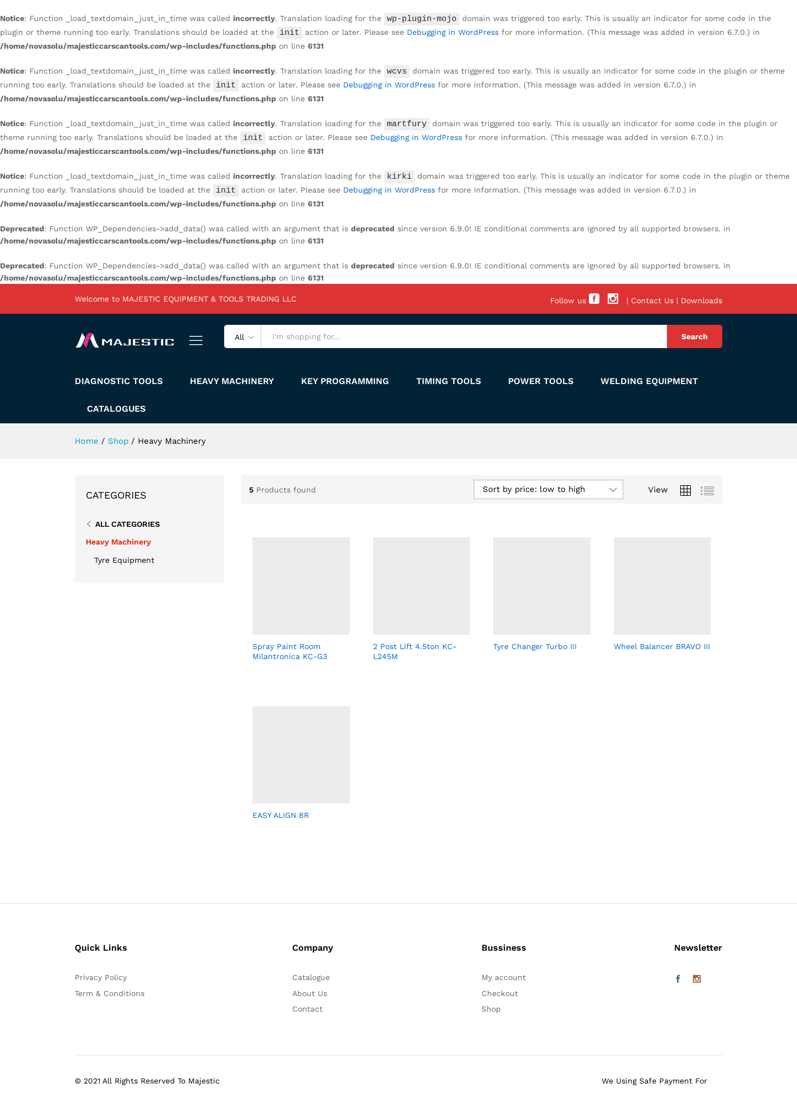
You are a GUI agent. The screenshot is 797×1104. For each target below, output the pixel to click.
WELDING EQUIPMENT (649, 379)
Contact (307, 1006)
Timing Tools (448, 379)
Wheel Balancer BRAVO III (662, 643)
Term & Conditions (109, 990)
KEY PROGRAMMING (345, 379)
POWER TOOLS (540, 379)
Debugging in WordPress (427, 33)
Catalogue (311, 974)
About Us (309, 990)
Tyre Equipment (124, 557)
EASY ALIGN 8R (280, 812)
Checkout (500, 990)
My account (504, 974)
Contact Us (652, 298)
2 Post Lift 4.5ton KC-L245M (415, 648)
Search (694, 334)
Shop (491, 1006)
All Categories (127, 521)
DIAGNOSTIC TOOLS (119, 379)
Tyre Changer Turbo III (535, 643)
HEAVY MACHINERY (232, 379)
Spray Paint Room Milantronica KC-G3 (289, 648)
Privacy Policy (101, 974)
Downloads (701, 298)
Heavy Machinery (118, 539)
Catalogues (116, 406)
